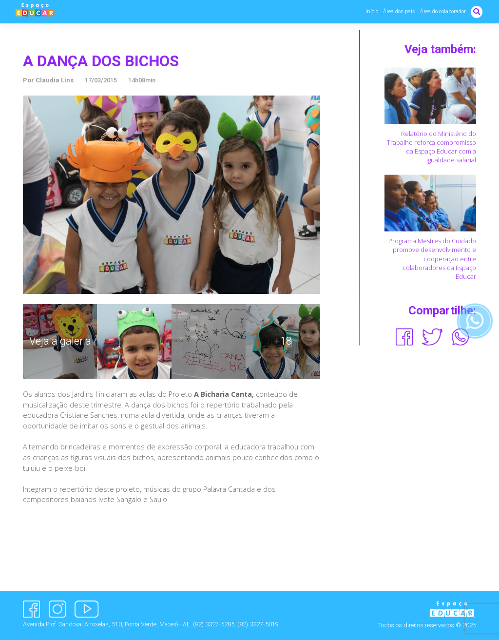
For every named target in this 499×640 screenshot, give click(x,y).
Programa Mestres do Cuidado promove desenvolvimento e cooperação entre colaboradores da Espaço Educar (432, 258)
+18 (283, 341)
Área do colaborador (443, 11)
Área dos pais (399, 11)
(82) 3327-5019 (258, 624)
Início (371, 11)
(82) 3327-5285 (213, 624)
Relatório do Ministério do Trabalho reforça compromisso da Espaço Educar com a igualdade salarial (431, 146)
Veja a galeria (60, 341)
